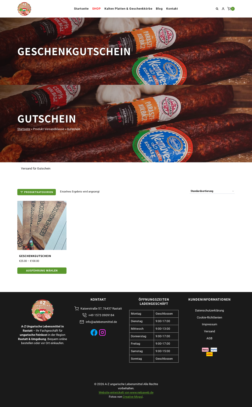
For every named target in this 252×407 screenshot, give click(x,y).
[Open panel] (36, 192)
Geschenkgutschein (35, 256)
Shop (96, 8)
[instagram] (102, 332)
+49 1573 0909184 (101, 315)
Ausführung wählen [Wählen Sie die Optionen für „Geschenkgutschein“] (42, 270)
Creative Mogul (133, 396)
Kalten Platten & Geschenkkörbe (128, 8)
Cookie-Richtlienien (209, 317)
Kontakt (172, 8)
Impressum (209, 324)
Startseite (81, 8)
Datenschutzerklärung (209, 310)
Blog (159, 8)
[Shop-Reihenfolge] (212, 191)
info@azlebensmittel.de (101, 322)
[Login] (223, 9)
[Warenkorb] (231, 9)
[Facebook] (93, 332)
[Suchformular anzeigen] (217, 8)
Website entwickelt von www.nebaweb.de (126, 392)
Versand (209, 331)
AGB (209, 338)
